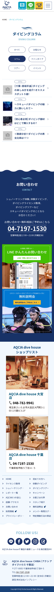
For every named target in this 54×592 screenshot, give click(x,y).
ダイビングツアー (41, 488)
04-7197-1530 (27, 228)
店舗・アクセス (12, 502)
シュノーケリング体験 (16, 488)
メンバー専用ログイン (43, 511)
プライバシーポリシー (16, 515)
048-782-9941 (23, 402)
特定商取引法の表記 (42, 515)
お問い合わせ (12, 506)
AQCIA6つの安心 (13, 497)
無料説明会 (38, 506)
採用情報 (10, 511)
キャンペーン (39, 492)
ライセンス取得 (13, 483)
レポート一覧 (12, 492)
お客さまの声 (39, 497)
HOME (9, 478)
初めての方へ (39, 478)
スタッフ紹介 (39, 502)
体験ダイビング (40, 483)
